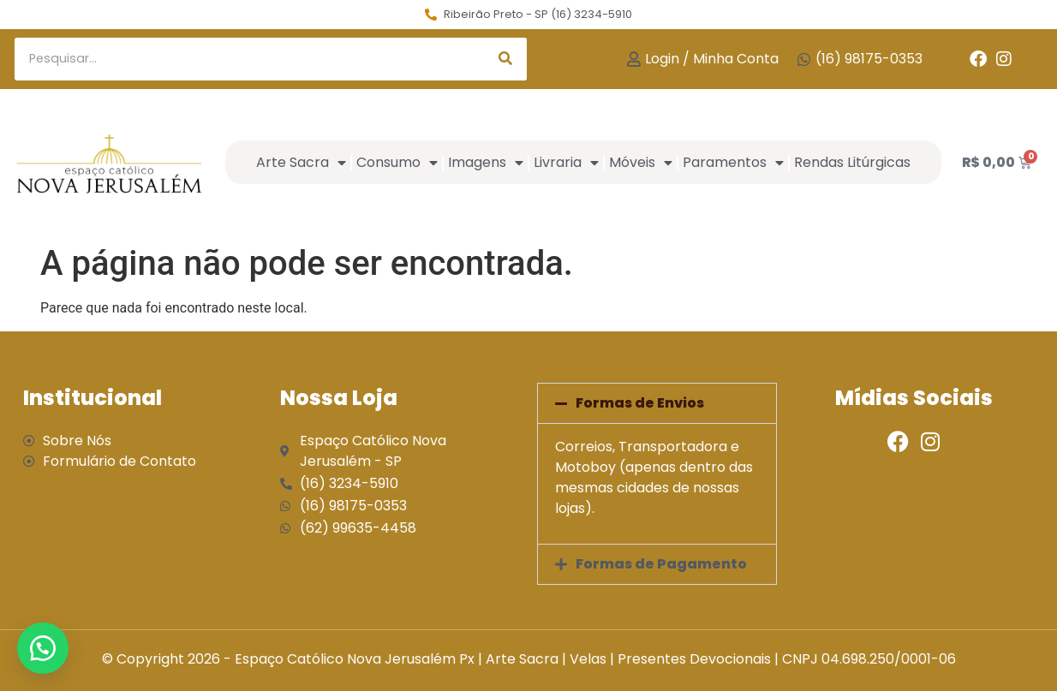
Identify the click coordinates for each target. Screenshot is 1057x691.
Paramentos (733, 162)
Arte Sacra (301, 162)
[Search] (505, 59)
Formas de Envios (640, 403)
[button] (657, 403)
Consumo (397, 162)
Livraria (566, 162)
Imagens (485, 162)
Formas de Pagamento (661, 564)
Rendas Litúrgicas (852, 162)
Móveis (640, 162)
